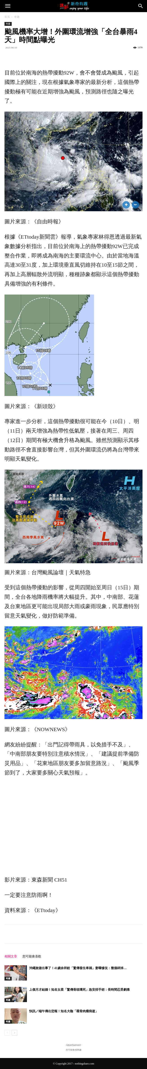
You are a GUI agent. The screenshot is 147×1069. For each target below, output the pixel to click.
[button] (7, 6)
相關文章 (10, 956)
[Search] (140, 6)
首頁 (7, 16)
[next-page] (14, 1033)
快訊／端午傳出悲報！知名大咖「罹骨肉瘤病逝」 (63, 1011)
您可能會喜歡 (31, 956)
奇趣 (17, 16)
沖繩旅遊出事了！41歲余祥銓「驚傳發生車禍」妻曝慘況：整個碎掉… (78, 968)
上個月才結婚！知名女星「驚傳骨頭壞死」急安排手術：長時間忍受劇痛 (79, 989)
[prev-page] (7, 1033)
